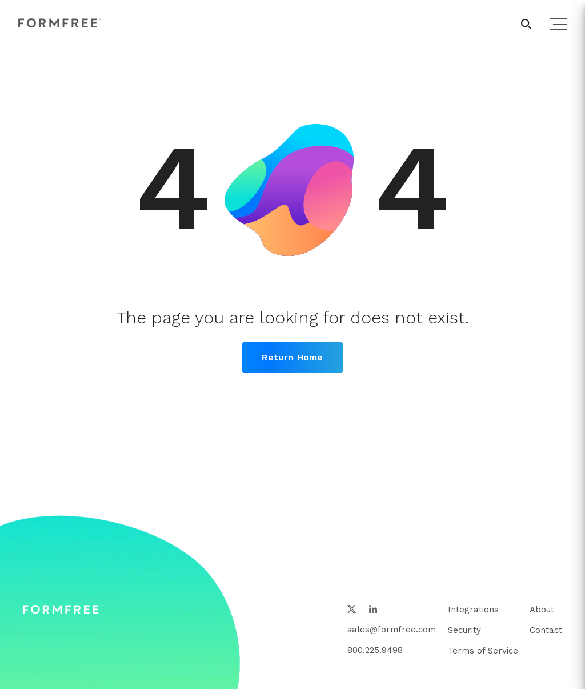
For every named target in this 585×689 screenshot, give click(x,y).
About (542, 609)
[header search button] (526, 24)
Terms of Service (483, 651)
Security (464, 630)
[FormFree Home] (60, 23)
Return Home (292, 357)
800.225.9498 (375, 650)
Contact (546, 630)
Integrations (473, 609)
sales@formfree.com (391, 629)
